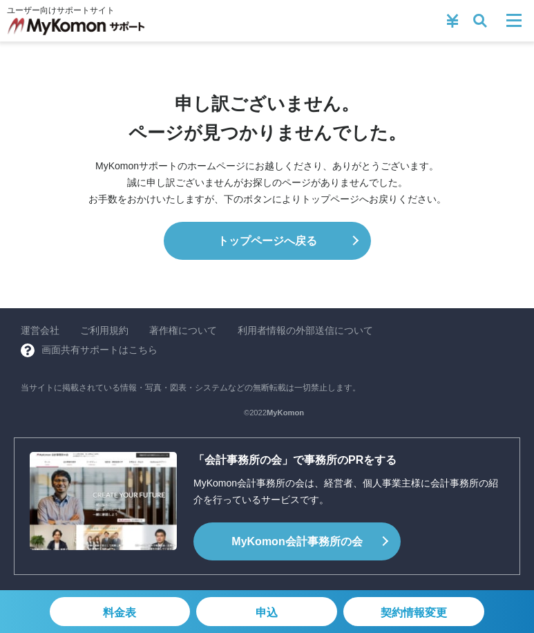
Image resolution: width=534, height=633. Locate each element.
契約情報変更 (414, 612)
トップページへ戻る (267, 241)
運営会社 (40, 330)
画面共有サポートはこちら (99, 349)
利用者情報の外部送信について (305, 330)
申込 (267, 612)
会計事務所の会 (296, 541)
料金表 (119, 612)
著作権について (183, 330)
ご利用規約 (104, 330)
